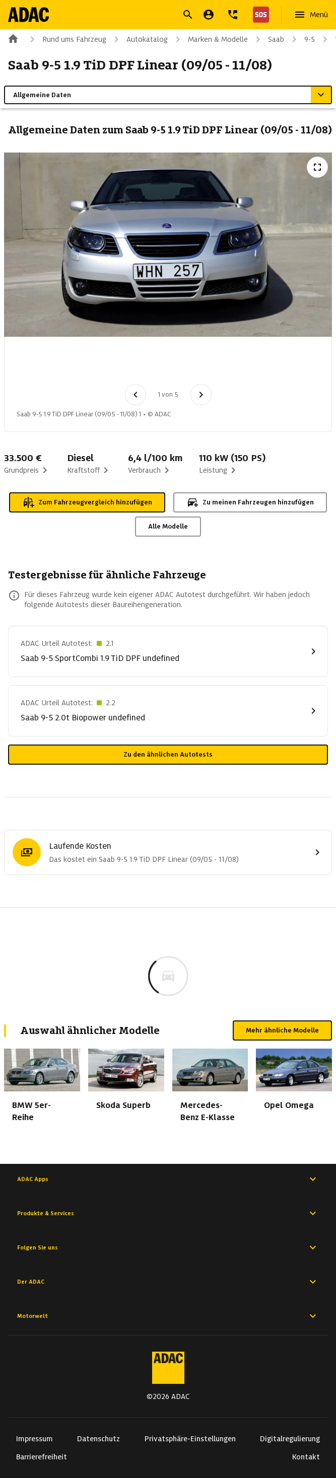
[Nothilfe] (259, 14)
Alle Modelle (168, 526)
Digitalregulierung (290, 1438)
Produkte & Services (168, 1213)
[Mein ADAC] (209, 15)
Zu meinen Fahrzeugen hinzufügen (250, 502)
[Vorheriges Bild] (135, 394)
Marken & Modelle (210, 39)
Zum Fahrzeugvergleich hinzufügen (87, 502)
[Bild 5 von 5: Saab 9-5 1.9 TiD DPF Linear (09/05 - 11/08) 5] (246, 363)
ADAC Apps (168, 1179)
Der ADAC (168, 1282)
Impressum (34, 1438)
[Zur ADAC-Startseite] (28, 15)
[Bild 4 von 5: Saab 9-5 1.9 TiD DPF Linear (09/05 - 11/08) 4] (194, 363)
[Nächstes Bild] (201, 394)
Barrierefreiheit (41, 1456)
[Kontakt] (233, 15)
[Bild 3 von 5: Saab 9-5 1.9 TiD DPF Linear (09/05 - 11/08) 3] (141, 363)
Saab (268, 39)
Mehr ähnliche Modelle (282, 1030)
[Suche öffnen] (187, 14)
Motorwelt (168, 1316)
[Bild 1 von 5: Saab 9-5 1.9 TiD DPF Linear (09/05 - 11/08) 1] (37, 363)
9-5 (301, 39)
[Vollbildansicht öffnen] (317, 167)
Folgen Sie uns (168, 1247)
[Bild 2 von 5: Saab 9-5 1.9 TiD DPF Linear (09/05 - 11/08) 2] (89, 363)
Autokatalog (139, 39)
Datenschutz (98, 1438)
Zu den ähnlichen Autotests (168, 754)
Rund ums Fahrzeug (66, 39)
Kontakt (306, 1456)
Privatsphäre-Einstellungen (190, 1438)
